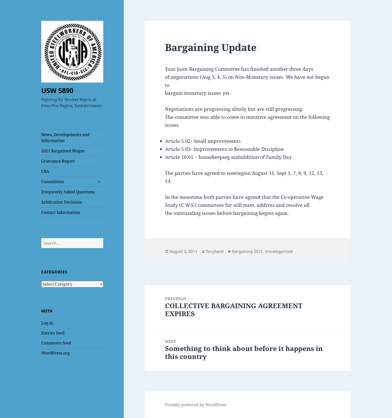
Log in (47, 323)
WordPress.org (55, 353)
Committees (52, 181)
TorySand (215, 251)
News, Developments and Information (65, 137)
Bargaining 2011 (247, 251)
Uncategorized (279, 251)
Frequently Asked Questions (68, 192)
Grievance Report (58, 161)
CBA (45, 171)
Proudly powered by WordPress (195, 404)
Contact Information (60, 212)
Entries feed (52, 333)
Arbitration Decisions (61, 202)
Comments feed (56, 343)
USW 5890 (57, 90)
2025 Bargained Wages (62, 151)
